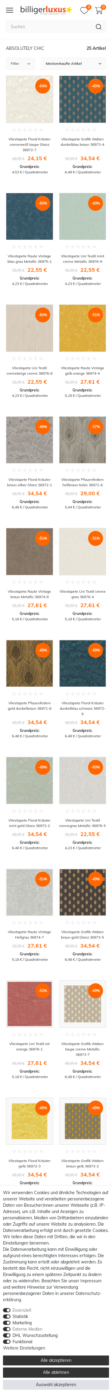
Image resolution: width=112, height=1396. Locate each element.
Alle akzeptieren (56, 1360)
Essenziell (22, 1310)
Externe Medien (27, 1329)
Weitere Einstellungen (24, 1348)
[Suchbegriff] (48, 27)
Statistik (20, 1316)
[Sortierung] (73, 64)
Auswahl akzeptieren (56, 1384)
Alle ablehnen (56, 1372)
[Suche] (98, 27)
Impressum (91, 1281)
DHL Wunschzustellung (35, 1335)
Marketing (22, 1323)
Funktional (22, 1341)
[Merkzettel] (85, 10)
